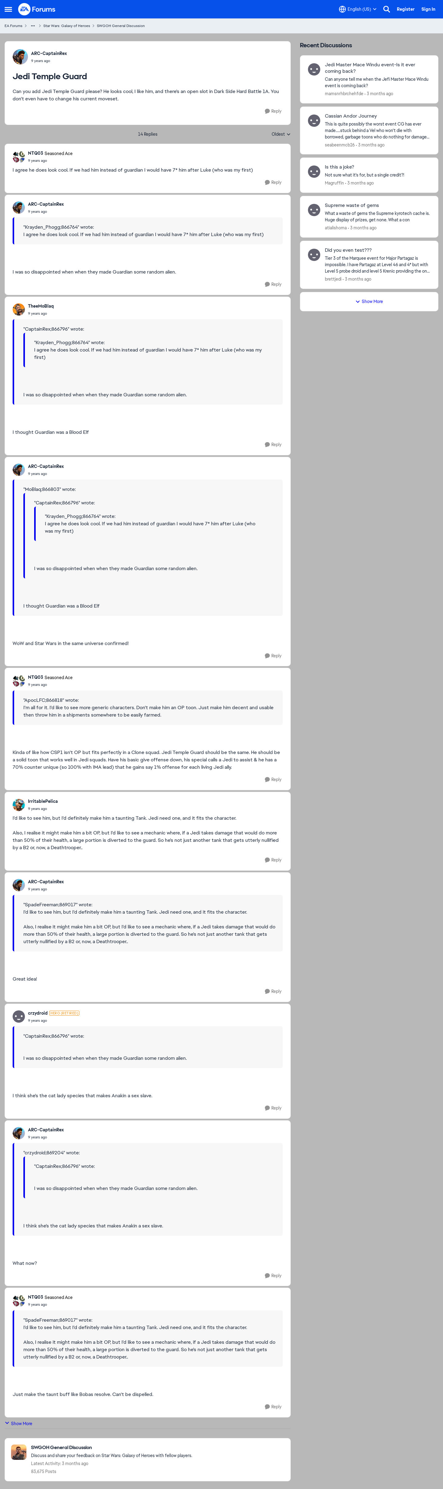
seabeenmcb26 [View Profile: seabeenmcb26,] (340, 144)
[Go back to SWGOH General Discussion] (111, 1447)
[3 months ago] (379, 94)
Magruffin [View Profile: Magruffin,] (334, 183)
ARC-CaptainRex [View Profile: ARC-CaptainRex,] (49, 53)
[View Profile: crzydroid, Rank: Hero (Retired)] (19, 1016)
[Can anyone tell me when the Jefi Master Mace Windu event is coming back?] (377, 82)
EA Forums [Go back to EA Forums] (13, 25)
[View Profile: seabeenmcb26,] (314, 121)
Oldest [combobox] (281, 134)
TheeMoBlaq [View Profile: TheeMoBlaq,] (41, 306)
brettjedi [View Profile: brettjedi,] (333, 279)
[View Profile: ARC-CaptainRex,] (20, 56)
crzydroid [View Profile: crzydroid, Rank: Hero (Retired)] (38, 1013)
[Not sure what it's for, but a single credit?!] (377, 175)
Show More (18, 1423)
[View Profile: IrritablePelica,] (19, 805)
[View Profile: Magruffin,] (314, 171)
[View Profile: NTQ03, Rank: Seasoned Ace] (19, 157)
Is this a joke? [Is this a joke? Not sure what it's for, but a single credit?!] (339, 167)
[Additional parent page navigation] (33, 25)
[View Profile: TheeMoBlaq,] (19, 309)
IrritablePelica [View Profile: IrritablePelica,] (43, 801)
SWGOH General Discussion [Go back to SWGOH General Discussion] (121, 25)
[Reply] (273, 111)
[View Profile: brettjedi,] (314, 255)
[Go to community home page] (37, 9)
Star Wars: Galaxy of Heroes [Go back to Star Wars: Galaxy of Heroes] (66, 25)
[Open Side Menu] (8, 9)
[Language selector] (357, 9)
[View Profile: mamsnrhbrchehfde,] (314, 69)
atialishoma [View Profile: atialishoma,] (336, 228)
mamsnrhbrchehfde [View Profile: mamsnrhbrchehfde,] (344, 93)
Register (406, 9)
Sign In (428, 9)
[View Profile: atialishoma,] (314, 210)
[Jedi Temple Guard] (50, 160)
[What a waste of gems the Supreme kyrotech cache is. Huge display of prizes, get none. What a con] (377, 216)
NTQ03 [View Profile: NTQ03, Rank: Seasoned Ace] (35, 153)
